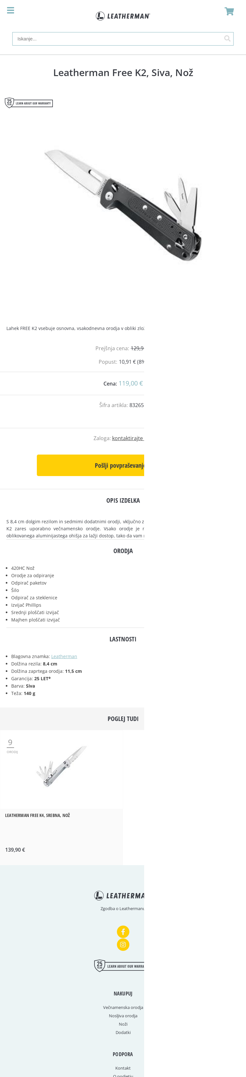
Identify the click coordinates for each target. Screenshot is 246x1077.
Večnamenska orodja (123, 1007)
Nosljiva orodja (123, 1016)
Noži (123, 1024)
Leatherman (64, 656)
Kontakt (123, 1068)
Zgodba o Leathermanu (123, 908)
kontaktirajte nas (132, 438)
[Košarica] (227, 11)
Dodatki (123, 1032)
